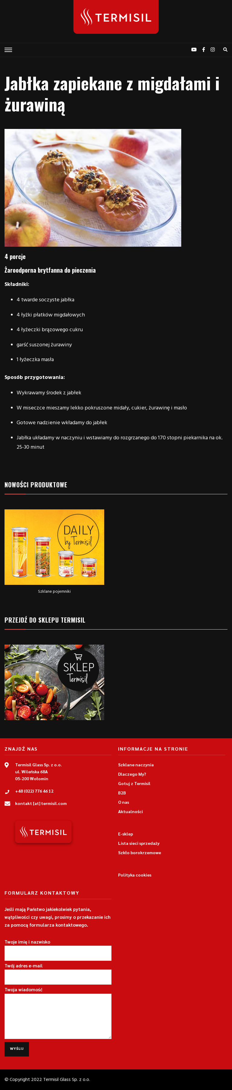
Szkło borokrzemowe (139, 852)
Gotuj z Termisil (134, 783)
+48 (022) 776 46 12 (34, 790)
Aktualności (130, 811)
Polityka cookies (134, 874)
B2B (122, 792)
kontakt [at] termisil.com (41, 803)
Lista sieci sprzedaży (139, 843)
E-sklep (125, 833)
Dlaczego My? (132, 774)
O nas (123, 802)
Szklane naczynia (136, 764)
